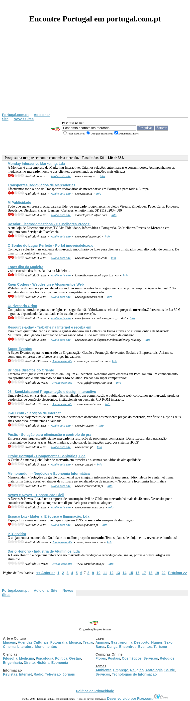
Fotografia (58, 642)
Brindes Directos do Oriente (31, 370)
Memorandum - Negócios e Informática (49, 473)
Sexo (168, 642)
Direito (29, 663)
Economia (59, 663)
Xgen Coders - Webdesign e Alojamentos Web (46, 284)
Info (102, 176)
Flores (100, 658)
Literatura (25, 647)
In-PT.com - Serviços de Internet (34, 413)
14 (125, 573)
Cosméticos (132, 658)
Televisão (53, 674)
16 (138, 573)
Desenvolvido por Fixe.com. (137, 699)
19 (157, 573)
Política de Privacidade (95, 691)
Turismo (160, 647)
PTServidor (17, 534)
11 (105, 573)
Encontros (127, 647)
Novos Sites (24, 119)
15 (131, 573)
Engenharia (12, 663)
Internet (25, 674)
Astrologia (154, 670)
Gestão (75, 658)
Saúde (169, 670)
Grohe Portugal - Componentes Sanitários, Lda (47, 456)
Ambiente (103, 670)
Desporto (141, 642)
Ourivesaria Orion (22, 306)
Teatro (88, 642)
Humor (156, 642)
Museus (9, 642)
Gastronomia (121, 642)
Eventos (145, 647)
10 (98, 573)
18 (151, 573)
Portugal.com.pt (15, 115)
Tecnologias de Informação (134, 674)
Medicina (26, 658)
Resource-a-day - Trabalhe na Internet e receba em (49, 327)
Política (61, 658)
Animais (102, 642)
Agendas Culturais (33, 642)
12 (111, 573)
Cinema (9, 647)
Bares (100, 647)
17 (144, 573)
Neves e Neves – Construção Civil (36, 495)
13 (118, 573)
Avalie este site (61, 176)
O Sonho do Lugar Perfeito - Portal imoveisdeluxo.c (50, 245)
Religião (136, 670)
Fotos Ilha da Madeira (25, 267)
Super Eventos (20, 349)
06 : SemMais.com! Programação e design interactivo (52, 392)
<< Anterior (45, 573)
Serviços (150, 658)
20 (164, 573)
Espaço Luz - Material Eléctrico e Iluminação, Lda (49, 516)
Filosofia (10, 658)
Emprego (120, 670)
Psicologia (44, 658)
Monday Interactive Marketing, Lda (36, 164)
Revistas (10, 674)
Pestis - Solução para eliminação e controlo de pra (49, 435)
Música (75, 642)
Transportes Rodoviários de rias (42, 185)
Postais (114, 658)
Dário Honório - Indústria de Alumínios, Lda (44, 551)
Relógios (167, 658)
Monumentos (46, 647)
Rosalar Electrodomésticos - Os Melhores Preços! (49, 224)
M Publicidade (19, 203)
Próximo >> (177, 573)
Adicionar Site (45, 590)
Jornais (69, 674)
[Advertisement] (95, 75)
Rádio (38, 674)
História (43, 663)
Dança (112, 647)
